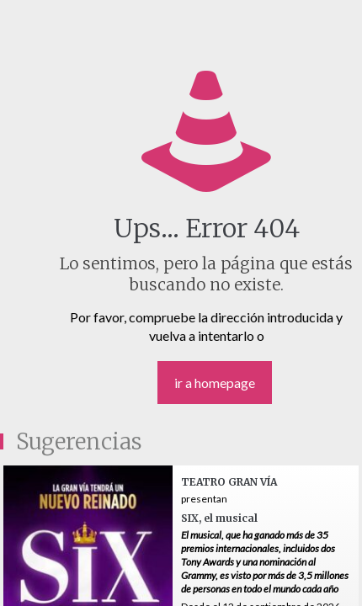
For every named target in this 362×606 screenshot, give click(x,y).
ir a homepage (214, 383)
